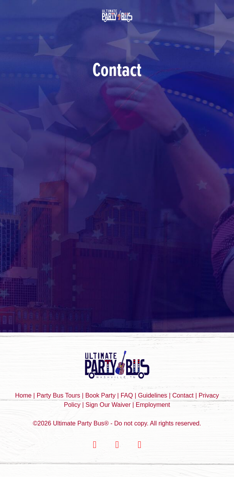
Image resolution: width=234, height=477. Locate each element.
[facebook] (94, 444)
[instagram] (117, 444)
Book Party (101, 395)
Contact (182, 395)
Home (24, 395)
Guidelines (152, 395)
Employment (153, 404)
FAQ (127, 395)
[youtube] (139, 444)
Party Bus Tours (58, 395)
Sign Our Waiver (108, 404)
